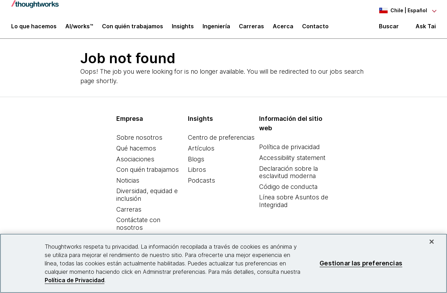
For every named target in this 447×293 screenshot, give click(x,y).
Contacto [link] (315, 28)
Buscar (389, 28)
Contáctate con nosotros (138, 226)
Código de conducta (288, 189)
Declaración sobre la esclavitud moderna (288, 175)
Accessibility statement (292, 160)
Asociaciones (135, 162)
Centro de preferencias (221, 140)
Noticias (127, 183)
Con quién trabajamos (147, 172)
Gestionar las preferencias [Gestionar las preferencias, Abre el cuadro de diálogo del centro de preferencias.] (361, 263)
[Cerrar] (431, 241)
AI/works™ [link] (79, 28)
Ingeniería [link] (216, 28)
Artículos (201, 151)
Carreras (128, 212)
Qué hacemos (136, 151)
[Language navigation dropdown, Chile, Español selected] (397, 10)
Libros (197, 172)
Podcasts (201, 183)
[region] (223, 263)
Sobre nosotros (139, 140)
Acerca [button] (283, 28)
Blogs (196, 162)
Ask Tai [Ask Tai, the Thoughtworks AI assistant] (426, 28)
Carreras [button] (251, 28)
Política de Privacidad (74, 280)
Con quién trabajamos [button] (132, 28)
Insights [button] (183, 28)
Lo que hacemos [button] (34, 28)
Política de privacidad (289, 150)
